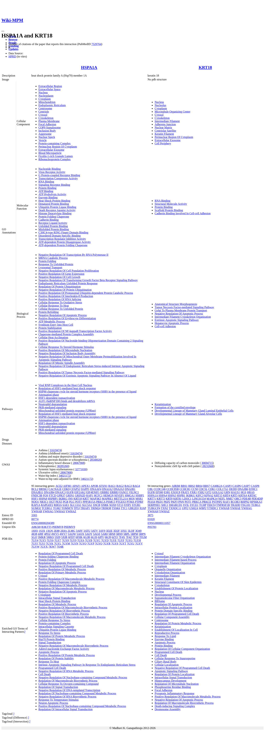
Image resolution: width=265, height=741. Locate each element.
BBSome (160, 601)
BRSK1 (43, 489)
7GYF (120, 540)
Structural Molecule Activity (171, 203)
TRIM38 (106, 508)
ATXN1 (103, 485)
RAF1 (226, 501)
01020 (151, 519)
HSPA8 (43, 498)
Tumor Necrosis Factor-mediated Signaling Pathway (184, 307)
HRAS (251, 492)
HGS (243, 492)
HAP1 (89, 495)
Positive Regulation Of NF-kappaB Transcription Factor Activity (75, 331)
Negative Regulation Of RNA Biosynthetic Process (67, 696)
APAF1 (76, 485)
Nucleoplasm (45, 95)
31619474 (55, 450)
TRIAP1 (85, 508)
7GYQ (98, 543)
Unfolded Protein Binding (53, 226)
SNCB (96, 504)
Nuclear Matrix (163, 127)
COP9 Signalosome (49, 127)
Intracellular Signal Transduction (57, 597)
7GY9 (73, 540)
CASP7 (246, 485)
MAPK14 (211, 498)
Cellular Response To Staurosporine (175, 658)
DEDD (233, 489)
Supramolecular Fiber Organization (175, 597)
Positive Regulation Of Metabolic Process (62, 569)
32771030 (80, 469)
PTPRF (139, 501)
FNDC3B (36, 495)
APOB (94, 485)
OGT (52, 501)
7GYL (57, 543)
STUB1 (136, 504)
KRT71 (152, 498)
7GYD (105, 540)
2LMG (71, 530)
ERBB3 (114, 492)
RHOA (58, 504)
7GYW (35, 546)
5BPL (126, 533)
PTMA (130, 501)
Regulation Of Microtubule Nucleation (176, 683)
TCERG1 (47, 508)
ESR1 (167, 492)
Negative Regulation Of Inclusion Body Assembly (66, 353)
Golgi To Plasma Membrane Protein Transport (181, 310)
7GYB (88, 540)
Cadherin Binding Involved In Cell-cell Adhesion (183, 213)
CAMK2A (217, 485)
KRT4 (226, 495)
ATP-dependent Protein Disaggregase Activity (64, 242)
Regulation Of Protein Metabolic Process (61, 636)
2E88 (57, 530)
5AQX (80, 533)
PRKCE (206, 501)
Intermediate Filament (167, 121)
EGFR (70, 492)
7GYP (90, 543)
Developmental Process (168, 594)
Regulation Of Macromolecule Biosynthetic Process (67, 680)
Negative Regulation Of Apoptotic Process (62, 315)
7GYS (114, 543)
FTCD (52, 495)
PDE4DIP (257, 498)
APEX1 (85, 485)
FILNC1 (134, 492)
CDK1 (212, 489)
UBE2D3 (133, 508)
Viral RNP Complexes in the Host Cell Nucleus (65, 385)
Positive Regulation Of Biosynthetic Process (63, 613)
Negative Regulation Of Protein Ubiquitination (64, 289)
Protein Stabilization (50, 327)
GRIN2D (80, 495)
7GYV (139, 543)
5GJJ (34, 537)
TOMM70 (67, 508)
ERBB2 (104, 492)
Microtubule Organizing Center (172, 111)
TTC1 (124, 508)
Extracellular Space (49, 89)
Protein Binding (47, 187)
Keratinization (163, 404)
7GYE (113, 540)
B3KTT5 (46, 526)
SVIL (186, 504)
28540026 (95, 459)
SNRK (105, 504)
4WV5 (55, 533)
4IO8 (34, 533)
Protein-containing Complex (54, 143)
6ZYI (115, 537)
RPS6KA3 (256, 501)
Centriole (43, 111)
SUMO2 (36, 508)
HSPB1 (181, 495)
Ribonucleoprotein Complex (54, 159)
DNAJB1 (130, 489)
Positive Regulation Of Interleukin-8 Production (65, 296)
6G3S (94, 537)
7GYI (34, 543)
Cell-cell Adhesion (165, 326)
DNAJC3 (60, 492)
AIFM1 (67, 485)
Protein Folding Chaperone (53, 216)
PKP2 (167, 501)
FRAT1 (185, 492)
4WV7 (63, 533)
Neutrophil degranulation (52, 404)
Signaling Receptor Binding (54, 184)
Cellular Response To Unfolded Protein (60, 308)
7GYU (130, 543)
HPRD (12, 56)
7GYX (44, 546)
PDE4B (246, 498)
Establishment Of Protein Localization (176, 588)
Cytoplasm (44, 98)
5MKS (50, 537)
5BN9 (119, 533)
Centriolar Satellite (165, 130)
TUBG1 (255, 504)
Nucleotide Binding (49, 168)
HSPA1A (89, 67)
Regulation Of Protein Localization (174, 674)
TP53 (77, 508)
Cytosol (42, 114)
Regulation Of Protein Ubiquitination (59, 286)
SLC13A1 (75, 504)
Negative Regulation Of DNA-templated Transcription (69, 690)
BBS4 (199, 485)
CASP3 (227, 485)
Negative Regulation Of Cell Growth (59, 277)
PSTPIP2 (217, 501)
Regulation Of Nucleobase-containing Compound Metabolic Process (77, 693)
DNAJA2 (107, 489)
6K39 (108, 537)
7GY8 (65, 540)
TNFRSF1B (223, 504)
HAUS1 (235, 492)
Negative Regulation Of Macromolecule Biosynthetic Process (73, 645)
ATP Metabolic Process (51, 321)
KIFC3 (199, 495)
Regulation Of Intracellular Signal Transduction (65, 709)
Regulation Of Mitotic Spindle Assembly (61, 362)
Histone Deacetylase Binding (54, 213)
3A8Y (79, 530)
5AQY (88, 533)
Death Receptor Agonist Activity (56, 210)
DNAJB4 (49, 492)
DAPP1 (85, 489)
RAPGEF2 (47, 504)
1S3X (42, 530)
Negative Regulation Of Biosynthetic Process (64, 610)
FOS (45, 495)
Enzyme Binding (47, 197)
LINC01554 (199, 498)
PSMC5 (110, 501)
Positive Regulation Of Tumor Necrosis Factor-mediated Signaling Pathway (81, 372)
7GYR (107, 543)
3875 (150, 515)
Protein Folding (47, 261)
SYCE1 (194, 504)
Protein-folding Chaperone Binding (58, 556)
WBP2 (202, 508)
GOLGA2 (217, 492)
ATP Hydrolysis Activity (52, 194)
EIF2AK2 (79, 492)
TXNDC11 (175, 508)
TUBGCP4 (154, 508)
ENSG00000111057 (159, 523)
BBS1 (184, 485)
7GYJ (42, 543)
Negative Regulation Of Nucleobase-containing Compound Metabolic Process (82, 677)
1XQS (49, 530)
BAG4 (136, 485)
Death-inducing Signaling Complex (175, 706)
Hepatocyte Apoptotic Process (172, 323)
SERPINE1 (154, 504)
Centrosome (45, 108)
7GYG (129, 540)
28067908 (78, 462)
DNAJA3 (118, 489)
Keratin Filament (164, 133)
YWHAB (36, 511)
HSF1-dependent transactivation (56, 397)
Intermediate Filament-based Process (175, 559)
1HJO (34, 530)
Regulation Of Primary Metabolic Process (62, 572)
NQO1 (35, 501)
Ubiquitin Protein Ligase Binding (57, 207)
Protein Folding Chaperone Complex (59, 582)
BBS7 (206, 485)
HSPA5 (172, 495)
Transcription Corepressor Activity (58, 178)
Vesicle (42, 140)
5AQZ (96, 533)
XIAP (142, 508)
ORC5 (238, 498)
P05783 (152, 526)
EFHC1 (253, 489)
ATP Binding (45, 191)
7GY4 (34, 540)
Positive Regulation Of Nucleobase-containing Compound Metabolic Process (82, 706)
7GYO (83, 543)
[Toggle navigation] (2, 31)
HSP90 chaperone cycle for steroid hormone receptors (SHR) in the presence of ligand (87, 391)
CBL (150, 489)
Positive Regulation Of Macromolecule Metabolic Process (71, 578)
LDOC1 (186, 498)
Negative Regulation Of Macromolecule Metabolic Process (71, 617)
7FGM (143, 537)
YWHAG (48, 511)
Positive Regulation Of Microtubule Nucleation (65, 350)
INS (70, 498)
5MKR (41, 537)
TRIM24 (95, 508)
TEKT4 (211, 504)
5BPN (142, 533)
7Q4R (60, 546)
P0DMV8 (57, 526)
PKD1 (159, 501)
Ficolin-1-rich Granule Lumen (55, 156)
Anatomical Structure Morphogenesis (176, 304)
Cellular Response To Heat (53, 305)
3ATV (94, 530)
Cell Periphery (163, 143)
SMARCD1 (175, 504)
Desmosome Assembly (167, 709)
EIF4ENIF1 (93, 492)
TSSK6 (116, 508)
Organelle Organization (168, 569)
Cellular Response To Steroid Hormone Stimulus (66, 346)
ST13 (120, 504)
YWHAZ (71, 511)
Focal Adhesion (47, 124)
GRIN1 (70, 495)
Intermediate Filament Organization (175, 562)
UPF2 (185, 508)
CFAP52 (75, 489)
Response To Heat (48, 661)
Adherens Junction (165, 124)
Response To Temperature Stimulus (58, 699)
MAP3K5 (95, 498)
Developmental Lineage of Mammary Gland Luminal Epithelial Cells (194, 410)
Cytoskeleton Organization (170, 572)
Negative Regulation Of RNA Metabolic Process (66, 671)
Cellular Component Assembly (172, 617)
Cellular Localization (167, 664)
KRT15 (218, 495)
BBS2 (191, 485)
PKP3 (174, 501)
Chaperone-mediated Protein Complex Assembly (66, 334)
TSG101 (245, 504)
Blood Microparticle (49, 152)
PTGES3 (121, 501)
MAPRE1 (107, 498)
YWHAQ (59, 511)
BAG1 (112, 485)
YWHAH (153, 511)
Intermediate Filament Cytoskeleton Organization (183, 316)
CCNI (194, 489)
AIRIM (176, 485)
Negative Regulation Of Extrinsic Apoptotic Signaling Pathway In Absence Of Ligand (87, 375)
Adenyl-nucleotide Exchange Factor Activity (63, 648)
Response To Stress (49, 632)
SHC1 (164, 504)
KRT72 (161, 498)
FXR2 (201, 492)
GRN (227, 492)
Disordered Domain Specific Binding (59, 235)
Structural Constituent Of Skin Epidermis (178, 582)
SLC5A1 (87, 504)
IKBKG (63, 498)
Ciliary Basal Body (165, 661)
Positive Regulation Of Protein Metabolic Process (66, 655)
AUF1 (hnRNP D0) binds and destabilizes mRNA (66, 401)
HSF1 (34, 498)
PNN (181, 501)
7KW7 (52, 546)
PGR (65, 501)
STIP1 (127, 504)
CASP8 (255, 485)
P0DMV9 (69, 526)
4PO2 (47, 533)
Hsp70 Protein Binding (51, 639)
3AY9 (102, 530)
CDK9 (66, 489)
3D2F (116, 530)
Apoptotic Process (48, 652)
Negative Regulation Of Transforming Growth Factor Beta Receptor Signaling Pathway (88, 280)
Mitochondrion (46, 102)
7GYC (96, 540)
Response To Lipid (165, 636)
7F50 (135, 537)
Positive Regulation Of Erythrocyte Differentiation (67, 318)
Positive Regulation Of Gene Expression (61, 273)
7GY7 (57, 540)
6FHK (79, 537)
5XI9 (57, 537)
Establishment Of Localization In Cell (176, 629)
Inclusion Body (47, 130)
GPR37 (61, 495)
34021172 (64, 475)
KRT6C (252, 495)
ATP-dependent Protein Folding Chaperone (62, 245)
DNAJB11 (37, 492)
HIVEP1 (119, 495)
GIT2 (208, 492)
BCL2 (34, 489)
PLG (71, 501)
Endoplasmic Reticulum (52, 105)
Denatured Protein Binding (53, 203)
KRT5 (234, 495)
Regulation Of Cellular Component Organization (182, 648)
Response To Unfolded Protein (55, 264)
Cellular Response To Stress (54, 620)
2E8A (63, 530)
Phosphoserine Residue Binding (173, 687)
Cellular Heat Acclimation (53, 337)
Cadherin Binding (48, 219)
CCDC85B (172, 489)
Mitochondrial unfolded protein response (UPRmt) (67, 410)
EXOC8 (175, 492)
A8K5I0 (36, 526)
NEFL (221, 498)
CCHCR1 (185, 489)
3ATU (86, 530)
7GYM (66, 543)
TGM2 (57, 508)
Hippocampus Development (170, 680)
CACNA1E (55, 489)
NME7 (230, 498)
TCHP (202, 504)
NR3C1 (44, 501)
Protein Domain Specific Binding (173, 610)
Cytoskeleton (45, 117)
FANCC (124, 492)
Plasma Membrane (49, 121)
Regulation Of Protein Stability (56, 658)
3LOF (131, 530)
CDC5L (203, 489)
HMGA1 (130, 495)
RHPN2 (244, 501)
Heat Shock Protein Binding (54, 200)
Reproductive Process (167, 632)
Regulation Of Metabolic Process (57, 604)
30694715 (207, 462)
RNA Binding (46, 181)
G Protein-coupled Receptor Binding (59, 175)
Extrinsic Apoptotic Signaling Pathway (177, 319)
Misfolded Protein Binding (53, 229)
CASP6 (236, 485)
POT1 (78, 501)
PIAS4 (151, 501)
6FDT (71, 537)
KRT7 (86, 498)
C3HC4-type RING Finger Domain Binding (63, 232)
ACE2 (59, 485)
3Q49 (138, 530)
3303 (34, 515)
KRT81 (177, 498)
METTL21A (121, 498)
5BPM (134, 533)
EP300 (159, 492)
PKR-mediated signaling (52, 407)
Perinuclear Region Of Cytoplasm (57, 146)
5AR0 (104, 533)
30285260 (62, 466)
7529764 (96, 44)
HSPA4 (163, 495)
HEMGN (108, 495)
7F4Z (129, 537)
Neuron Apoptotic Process (53, 702)
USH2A (193, 508)
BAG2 (120, 485)
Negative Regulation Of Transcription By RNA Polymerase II (73, 254)
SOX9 (112, 504)
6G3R (86, 537)
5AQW (72, 533)
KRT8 (169, 498)
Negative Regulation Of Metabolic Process (62, 585)
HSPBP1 (53, 498)
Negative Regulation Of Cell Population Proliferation (68, 270)
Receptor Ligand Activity (52, 222)
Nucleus (43, 92)
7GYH (137, 540)
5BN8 (111, 533)
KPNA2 (208, 495)
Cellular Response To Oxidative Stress (60, 302)
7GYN (74, 543)
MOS (132, 498)
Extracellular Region (50, 86)
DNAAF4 (95, 489)
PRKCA (100, 501)
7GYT (122, 543)
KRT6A (242, 495)
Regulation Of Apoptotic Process (57, 562)
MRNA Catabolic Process (53, 257)
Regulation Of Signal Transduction (58, 687)
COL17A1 (222, 489)
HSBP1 (140, 495)
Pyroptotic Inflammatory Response (174, 693)
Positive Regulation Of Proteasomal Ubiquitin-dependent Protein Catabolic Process (85, 292)
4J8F (40, 533)
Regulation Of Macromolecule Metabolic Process (66, 588)
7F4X (122, 537)
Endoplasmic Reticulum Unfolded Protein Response (67, 283)
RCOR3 (235, 501)
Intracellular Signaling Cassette (56, 626)
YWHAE (235, 508)
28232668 (208, 466)
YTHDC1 (212, 508)
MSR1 (139, 498)
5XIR (64, 537)
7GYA (80, 540)
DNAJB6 (243, 489)
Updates (13, 49)
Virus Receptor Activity (51, 172)
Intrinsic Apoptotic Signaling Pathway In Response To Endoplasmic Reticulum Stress (86, 664)
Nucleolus (160, 105)
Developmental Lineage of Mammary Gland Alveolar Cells (188, 413)
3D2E (109, 530)
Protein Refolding (48, 312)
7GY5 (42, 540)
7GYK (49, 543)
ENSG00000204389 (42, 523)
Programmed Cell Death (52, 667)
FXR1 (193, 492)
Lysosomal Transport (50, 267)
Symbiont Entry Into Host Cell (55, 324)
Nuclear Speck (46, 137)
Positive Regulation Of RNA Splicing (59, 299)
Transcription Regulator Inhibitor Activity (62, 238)
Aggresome (44, 133)
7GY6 (50, 540)
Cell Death (44, 674)
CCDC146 (160, 489)
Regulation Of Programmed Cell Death (60, 553)
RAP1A (35, 504)
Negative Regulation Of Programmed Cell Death (66, 566)
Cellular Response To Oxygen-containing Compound (68, 683)
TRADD (235, 504)
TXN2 (164, 508)
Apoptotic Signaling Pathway (171, 671)
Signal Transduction (49, 642)
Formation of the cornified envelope (175, 407)
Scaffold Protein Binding (169, 210)
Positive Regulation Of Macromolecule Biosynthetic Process (72, 607)
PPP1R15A (89, 501)
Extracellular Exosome (51, 149)
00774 (34, 519)
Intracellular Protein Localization (173, 607)
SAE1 (65, 504)
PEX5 (59, 501)
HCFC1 (98, 495)
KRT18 (205, 67)
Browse (12, 39)
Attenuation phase (48, 394)
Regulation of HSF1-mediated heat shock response (67, 388)
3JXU (123, 530)
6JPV (101, 537)
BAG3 (128, 485)
